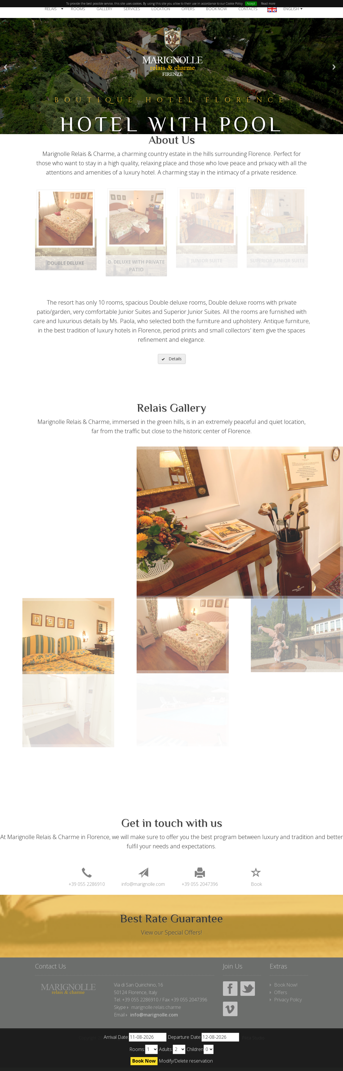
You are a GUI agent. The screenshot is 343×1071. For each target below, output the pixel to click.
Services (132, 8)
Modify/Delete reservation (186, 1061)
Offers (188, 8)
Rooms (78, 8)
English (291, 8)
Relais (51, 8)
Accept (251, 3)
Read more (268, 3)
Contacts (248, 8)
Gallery (104, 8)
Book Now (216, 8)
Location (160, 8)
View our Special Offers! (171, 932)
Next (334, 67)
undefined (151, 1049)
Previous (5, 67)
